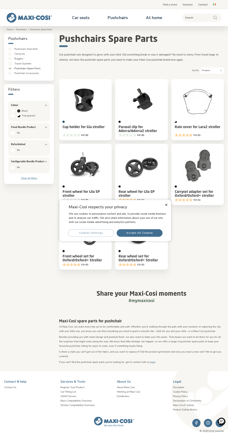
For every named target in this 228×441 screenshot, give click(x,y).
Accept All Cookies (139, 233)
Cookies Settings (91, 233)
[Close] (166, 205)
